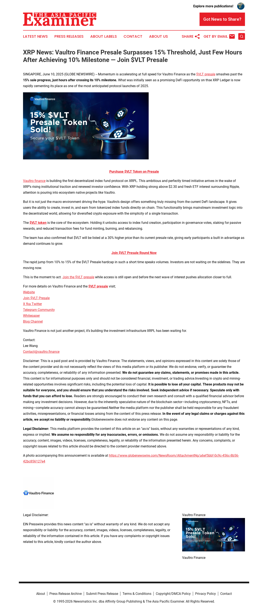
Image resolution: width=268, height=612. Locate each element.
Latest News (35, 36)
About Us (158, 36)
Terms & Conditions (136, 594)
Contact (133, 36)
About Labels (103, 36)
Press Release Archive (65, 594)
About (40, 594)
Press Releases (69, 36)
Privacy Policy (205, 594)
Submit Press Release (102, 594)
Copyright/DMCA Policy (173, 594)
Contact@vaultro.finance (41, 352)
